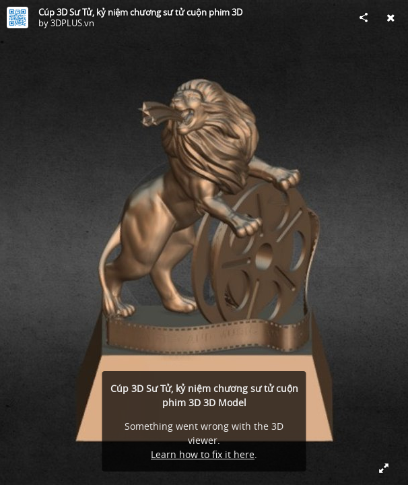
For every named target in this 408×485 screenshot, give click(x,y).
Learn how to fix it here (202, 454)
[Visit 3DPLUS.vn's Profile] (17, 17)
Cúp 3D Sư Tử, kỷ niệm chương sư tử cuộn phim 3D (140, 12)
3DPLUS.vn (72, 23)
